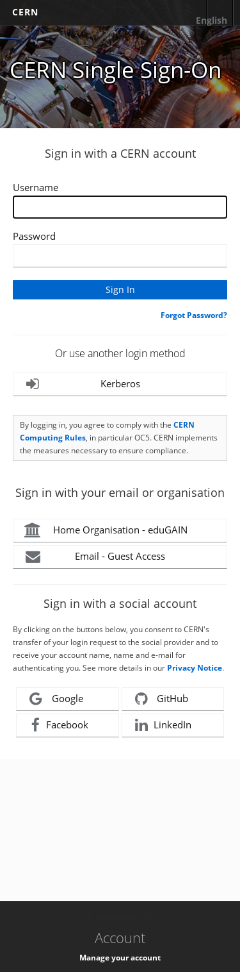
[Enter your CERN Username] (120, 207)
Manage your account (120, 957)
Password (34, 236)
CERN (25, 12)
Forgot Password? (194, 315)
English (211, 20)
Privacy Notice (194, 667)
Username (35, 187)
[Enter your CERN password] (120, 255)
